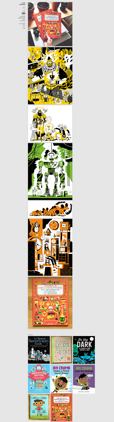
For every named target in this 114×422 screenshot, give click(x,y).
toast (24, 19)
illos (24, 10)
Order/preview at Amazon (78, 10)
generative (22, 20)
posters (23, 12)
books (23, 13)
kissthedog (22, 16)
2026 (24, 28)
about (24, 7)
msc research (22, 23)
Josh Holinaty (22, 3)
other (24, 25)
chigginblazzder (21, 18)
